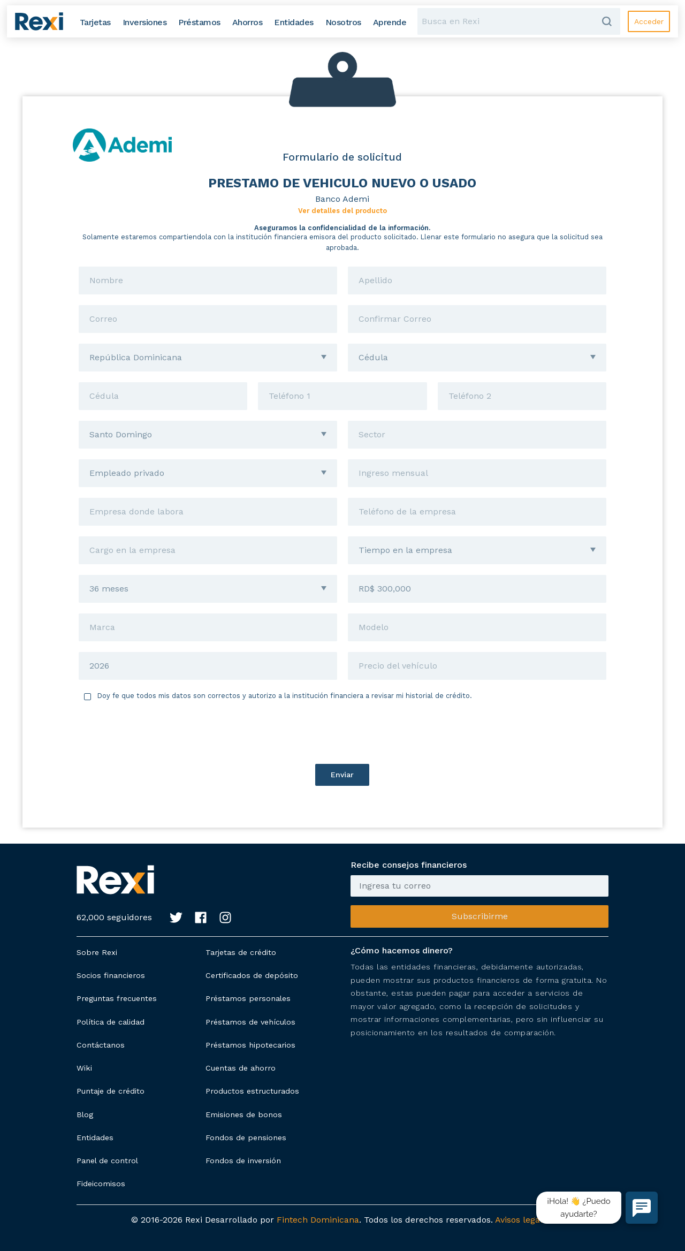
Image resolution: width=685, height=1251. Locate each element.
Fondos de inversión (243, 1160)
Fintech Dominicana (318, 1220)
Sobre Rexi (97, 952)
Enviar (342, 774)
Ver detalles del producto (342, 211)
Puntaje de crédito (110, 1091)
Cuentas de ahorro (241, 1068)
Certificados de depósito (252, 975)
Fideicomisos (101, 1183)
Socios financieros (111, 975)
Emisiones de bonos (244, 1114)
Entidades (95, 1137)
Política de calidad (110, 1022)
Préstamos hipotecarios (250, 1045)
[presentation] (342, 732)
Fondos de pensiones (246, 1137)
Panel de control (107, 1160)
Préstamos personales (248, 998)
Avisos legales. (524, 1220)
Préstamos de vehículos (250, 1022)
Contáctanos (101, 1045)
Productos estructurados (252, 1091)
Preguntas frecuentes (117, 998)
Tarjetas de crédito (241, 952)
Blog (85, 1114)
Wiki (84, 1068)
